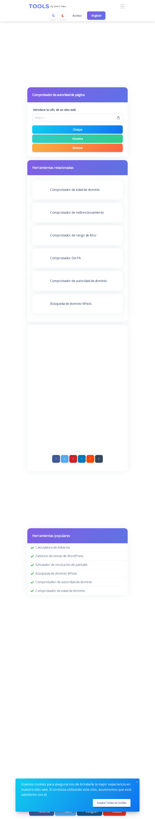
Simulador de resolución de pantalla (61, 564)
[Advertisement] (77, 51)
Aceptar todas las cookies (111, 803)
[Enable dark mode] (63, 16)
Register (96, 15)
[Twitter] (65, 459)
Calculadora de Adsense (52, 547)
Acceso (77, 15)
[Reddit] (90, 459)
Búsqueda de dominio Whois (56, 573)
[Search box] (53, 16)
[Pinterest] (73, 459)
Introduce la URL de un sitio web (54, 110)
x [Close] (137, 781)
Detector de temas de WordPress (59, 556)
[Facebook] (56, 459)
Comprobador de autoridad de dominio (63, 582)
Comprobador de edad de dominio (60, 590)
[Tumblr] (99, 459)
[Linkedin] (82, 459)
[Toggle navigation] (122, 6)
